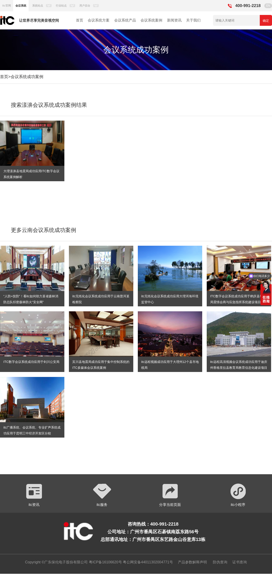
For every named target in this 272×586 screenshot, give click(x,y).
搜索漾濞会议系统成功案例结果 (49, 105)
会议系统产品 (125, 20)
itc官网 (6, 5)
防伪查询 (220, 562)
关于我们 (193, 20)
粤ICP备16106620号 (105, 562)
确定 (266, 20)
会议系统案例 (151, 20)
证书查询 (239, 562)
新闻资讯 (174, 20)
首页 (79, 20)
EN (268, 5)
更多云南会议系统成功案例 (43, 230)
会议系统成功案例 (27, 76)
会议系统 (20, 5)
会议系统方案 (98, 20)
